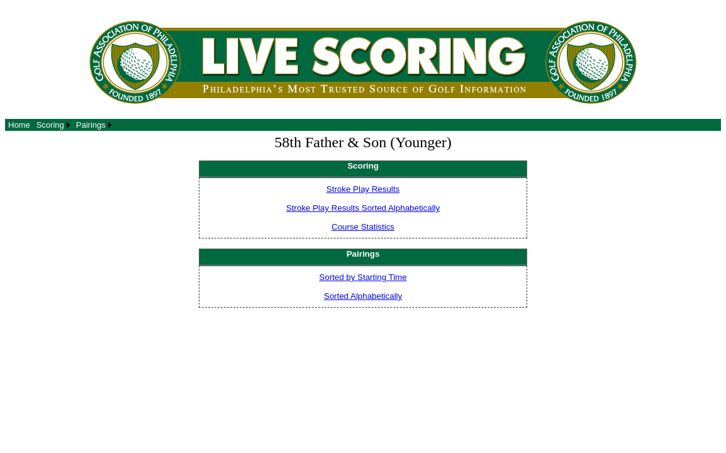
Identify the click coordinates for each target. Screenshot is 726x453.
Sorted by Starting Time (362, 277)
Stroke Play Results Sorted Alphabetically (363, 208)
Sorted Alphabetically (363, 296)
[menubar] (59, 125)
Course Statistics (363, 227)
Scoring (50, 125)
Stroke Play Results (363, 189)
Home (19, 125)
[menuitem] (19, 125)
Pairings (91, 125)
